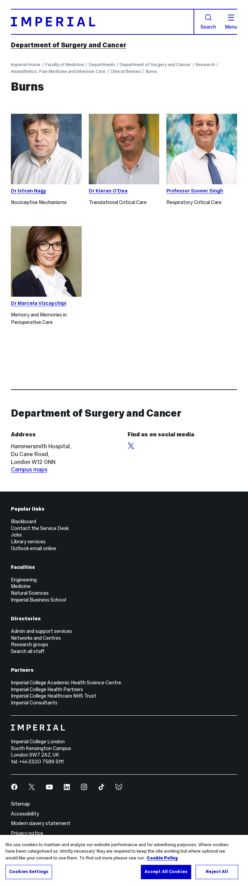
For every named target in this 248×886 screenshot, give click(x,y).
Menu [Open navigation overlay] (231, 22)
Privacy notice (27, 833)
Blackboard (23, 521)
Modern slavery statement (40, 823)
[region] (124, 860)
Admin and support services (41, 631)
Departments (102, 64)
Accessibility (25, 814)
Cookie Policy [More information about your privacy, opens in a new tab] (162, 858)
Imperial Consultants (34, 703)
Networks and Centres (36, 638)
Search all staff (27, 651)
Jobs (16, 535)
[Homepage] (102, 22)
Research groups (29, 644)
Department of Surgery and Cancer (68, 45)
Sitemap (20, 804)
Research (205, 64)
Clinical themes (125, 71)
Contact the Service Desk (40, 528)
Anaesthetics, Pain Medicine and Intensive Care (58, 71)
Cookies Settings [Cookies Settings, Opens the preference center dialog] (28, 871)
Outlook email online (33, 548)
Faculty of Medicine (64, 64)
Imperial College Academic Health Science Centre (66, 683)
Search (208, 22)
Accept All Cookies (166, 871)
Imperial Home (25, 64)
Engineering (24, 580)
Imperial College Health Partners (47, 689)
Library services (28, 542)
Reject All (217, 871)
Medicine (21, 586)
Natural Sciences (30, 593)
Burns (151, 71)
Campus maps (29, 469)
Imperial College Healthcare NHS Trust (53, 696)
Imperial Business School (38, 600)
